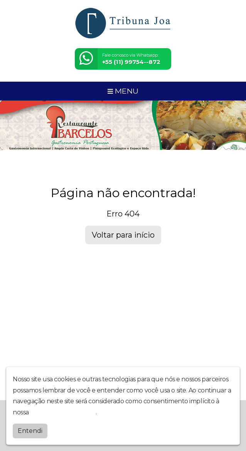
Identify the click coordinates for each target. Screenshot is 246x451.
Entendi (30, 430)
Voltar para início (123, 235)
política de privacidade (63, 412)
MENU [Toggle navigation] (123, 91)
